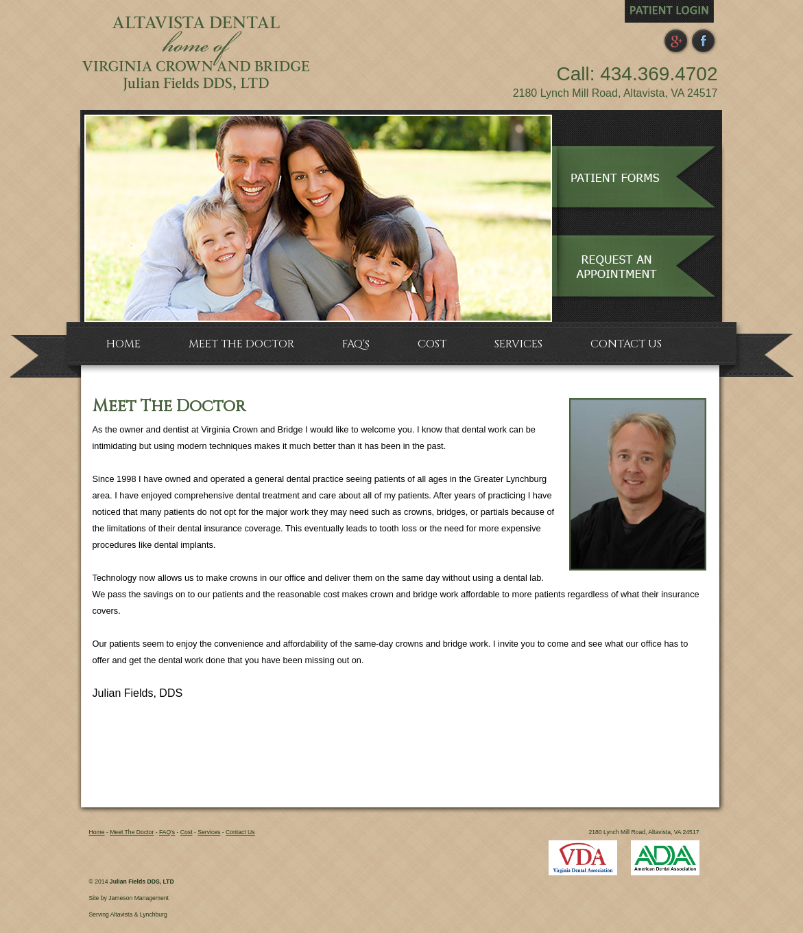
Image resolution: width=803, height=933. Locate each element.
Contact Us (240, 832)
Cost (186, 832)
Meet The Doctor (132, 832)
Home (97, 832)
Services (208, 832)
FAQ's (167, 832)
